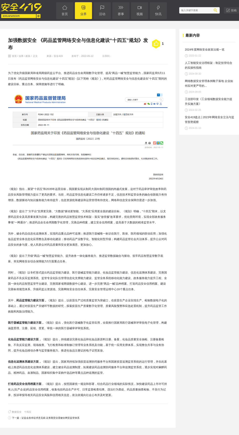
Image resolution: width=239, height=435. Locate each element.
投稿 (234, 10)
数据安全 (17, 412)
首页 (14, 56)
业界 (21, 56)
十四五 (27, 412)
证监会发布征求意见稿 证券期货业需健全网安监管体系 (50, 418)
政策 (27, 56)
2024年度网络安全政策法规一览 (204, 49)
